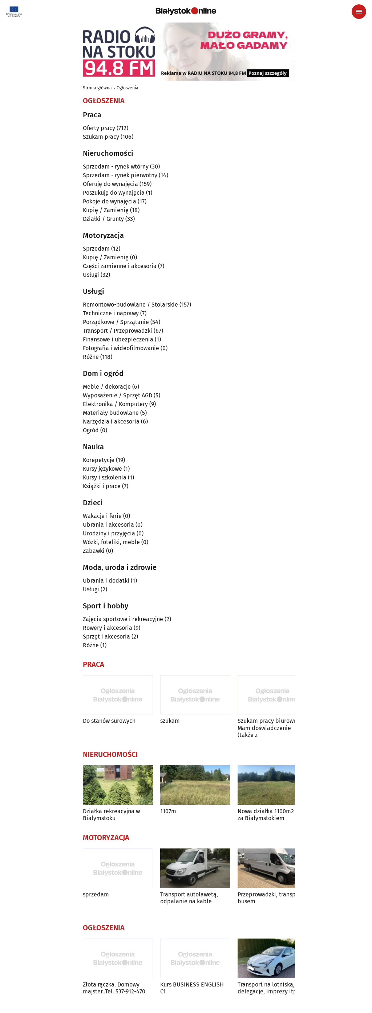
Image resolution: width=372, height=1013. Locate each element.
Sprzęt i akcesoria (106, 636)
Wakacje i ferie (102, 515)
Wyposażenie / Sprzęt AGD (117, 395)
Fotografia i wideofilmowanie (121, 348)
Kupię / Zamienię (106, 210)
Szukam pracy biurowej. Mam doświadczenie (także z (269, 727)
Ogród (91, 430)
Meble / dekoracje (107, 386)
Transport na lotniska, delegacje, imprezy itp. (268, 988)
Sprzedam (96, 248)
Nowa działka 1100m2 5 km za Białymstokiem (273, 815)
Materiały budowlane (111, 412)
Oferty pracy (99, 128)
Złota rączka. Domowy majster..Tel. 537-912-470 (114, 988)
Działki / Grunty (103, 218)
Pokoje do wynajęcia (109, 201)
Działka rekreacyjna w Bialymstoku (111, 815)
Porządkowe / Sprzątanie (116, 322)
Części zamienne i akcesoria (120, 266)
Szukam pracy (101, 136)
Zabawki (94, 550)
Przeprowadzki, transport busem (270, 898)
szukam (170, 720)
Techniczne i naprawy (111, 313)
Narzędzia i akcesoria (111, 421)
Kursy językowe (102, 468)
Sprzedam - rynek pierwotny (120, 175)
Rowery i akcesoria (107, 627)
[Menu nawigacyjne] (359, 11)
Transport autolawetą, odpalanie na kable (189, 898)
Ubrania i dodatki (106, 580)
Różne (91, 356)
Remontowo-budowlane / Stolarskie (130, 304)
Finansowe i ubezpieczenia (118, 339)
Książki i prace (102, 486)
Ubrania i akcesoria (108, 524)
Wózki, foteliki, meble (111, 542)
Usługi (91, 274)
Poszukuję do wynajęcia (114, 192)
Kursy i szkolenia (104, 477)
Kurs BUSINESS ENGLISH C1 (192, 988)
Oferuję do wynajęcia (110, 184)
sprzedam (96, 894)
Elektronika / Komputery (115, 404)
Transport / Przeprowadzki (117, 330)
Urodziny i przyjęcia (109, 533)
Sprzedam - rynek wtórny (116, 166)
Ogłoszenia (127, 87)
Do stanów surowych (109, 720)
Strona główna (97, 87)
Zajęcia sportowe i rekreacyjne (123, 619)
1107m (168, 811)
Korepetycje (98, 460)
